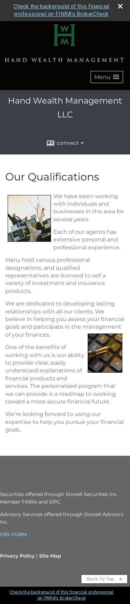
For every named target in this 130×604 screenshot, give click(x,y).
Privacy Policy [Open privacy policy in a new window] (17, 556)
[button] (106, 77)
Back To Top (104, 578)
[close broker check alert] (120, 6)
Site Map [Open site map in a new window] (50, 556)
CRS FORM (13, 534)
